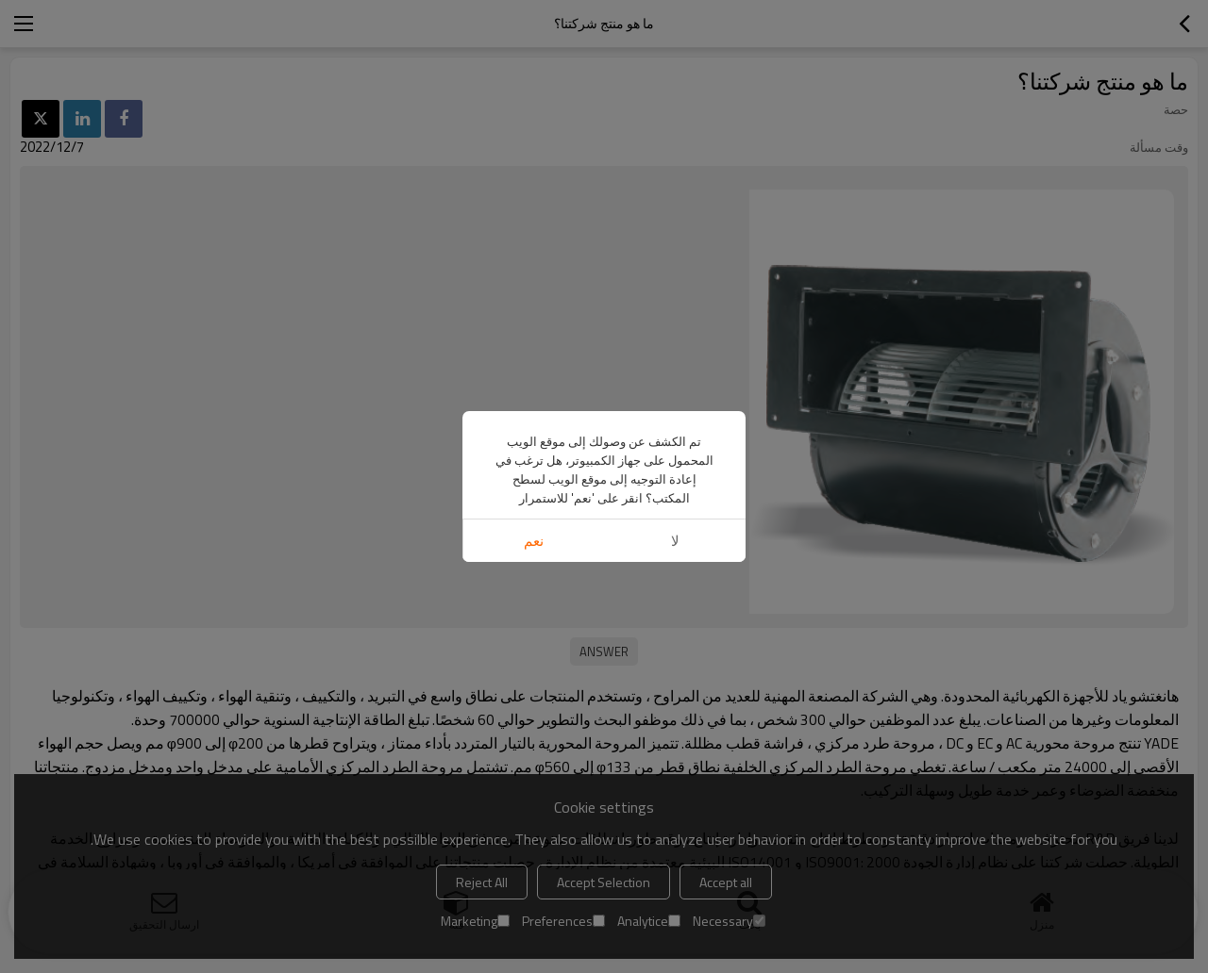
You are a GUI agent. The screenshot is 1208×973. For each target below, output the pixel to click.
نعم (534, 541)
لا (675, 541)
